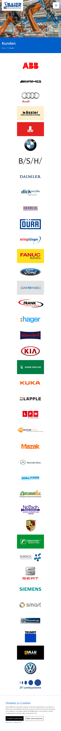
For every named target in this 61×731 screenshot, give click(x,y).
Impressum (9, 722)
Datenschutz (17, 722)
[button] (56, 5)
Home (4, 48)
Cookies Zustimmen (15, 718)
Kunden (11, 48)
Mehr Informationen (34, 718)
